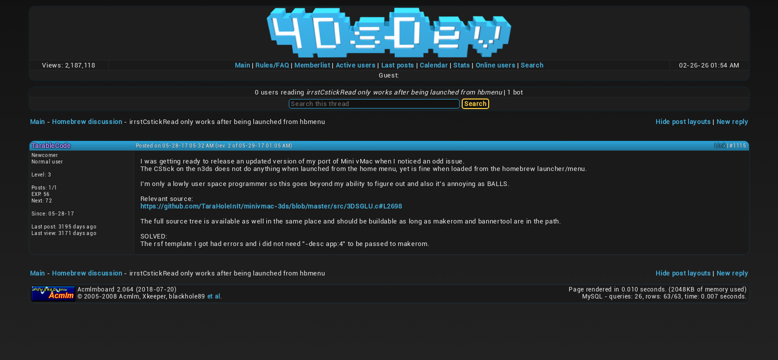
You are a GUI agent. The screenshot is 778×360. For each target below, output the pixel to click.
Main (242, 65)
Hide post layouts (683, 122)
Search (532, 65)
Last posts (398, 65)
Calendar (434, 65)
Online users (496, 65)
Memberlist (312, 65)
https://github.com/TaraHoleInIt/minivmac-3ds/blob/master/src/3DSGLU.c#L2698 (271, 206)
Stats (461, 65)
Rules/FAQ (272, 65)
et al (213, 296)
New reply (733, 122)
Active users (356, 65)
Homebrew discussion (87, 122)
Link (720, 145)
